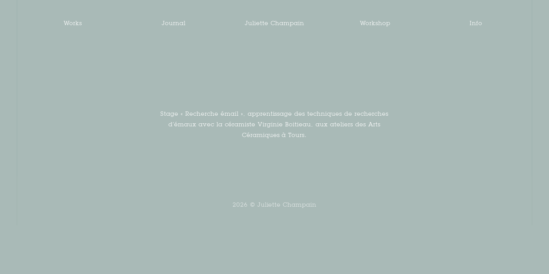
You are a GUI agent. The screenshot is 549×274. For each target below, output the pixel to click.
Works (73, 23)
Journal (174, 23)
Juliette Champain (274, 23)
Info (476, 23)
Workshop (375, 23)
